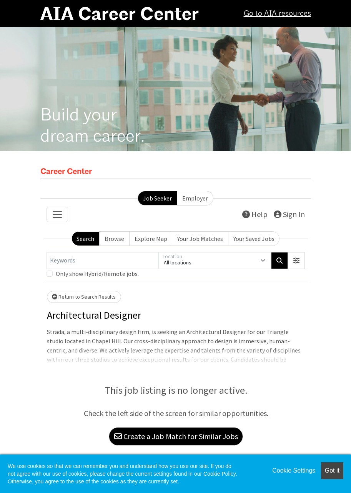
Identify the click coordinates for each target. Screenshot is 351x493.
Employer (195, 198)
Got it (332, 470)
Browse (114, 238)
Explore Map (151, 238)
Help (255, 214)
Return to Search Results (84, 296)
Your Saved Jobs (253, 238)
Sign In (289, 214)
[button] (296, 260)
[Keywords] (103, 260)
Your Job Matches (200, 238)
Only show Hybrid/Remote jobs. (97, 273)
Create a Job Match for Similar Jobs (176, 436)
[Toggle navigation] (57, 214)
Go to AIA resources (277, 14)
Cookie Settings (293, 470)
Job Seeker (157, 198)
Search (85, 238)
